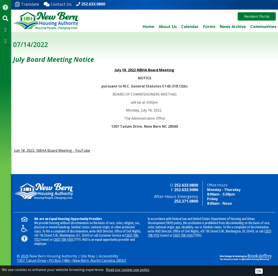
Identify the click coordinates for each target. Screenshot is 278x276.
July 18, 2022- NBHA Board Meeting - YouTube (51, 150)
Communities (263, 26)
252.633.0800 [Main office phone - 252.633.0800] (93, 4)
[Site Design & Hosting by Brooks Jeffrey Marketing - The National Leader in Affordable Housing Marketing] (242, 257)
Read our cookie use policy (127, 269)
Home (148, 26)
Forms (209, 26)
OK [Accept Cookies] (259, 271)
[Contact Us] (58, 3)
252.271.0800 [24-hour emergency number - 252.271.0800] (186, 201)
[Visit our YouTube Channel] (5, 41)
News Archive (233, 26)
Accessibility (108, 256)
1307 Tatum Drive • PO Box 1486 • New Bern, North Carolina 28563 (71, 260)
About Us (168, 26)
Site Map (88, 256)
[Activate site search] (5, 18)
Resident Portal (256, 16)
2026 (25, 256)
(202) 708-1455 (63, 240)
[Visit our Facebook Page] (5, 29)
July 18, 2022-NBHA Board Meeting (144, 70)
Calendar (190, 26)
